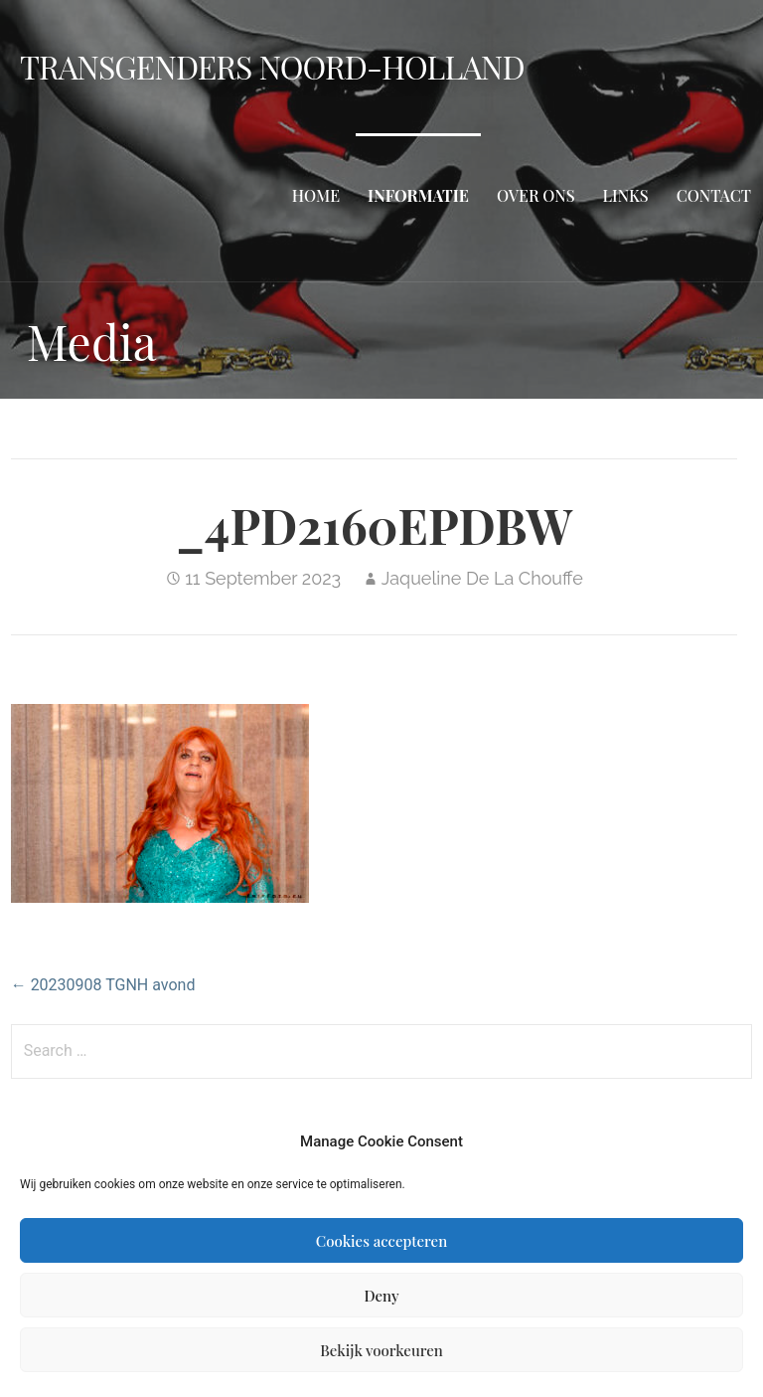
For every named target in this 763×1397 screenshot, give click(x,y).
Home (316, 195)
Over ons (536, 195)
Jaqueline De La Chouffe (482, 578)
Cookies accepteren (381, 1241)
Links (626, 195)
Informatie (418, 195)
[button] (160, 803)
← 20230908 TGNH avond (103, 984)
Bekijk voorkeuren (381, 1350)
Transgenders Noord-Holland (272, 66)
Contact (714, 195)
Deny (381, 1296)
